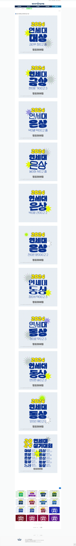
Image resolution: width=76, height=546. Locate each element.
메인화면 (50, 0)
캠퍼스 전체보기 (58, 0)
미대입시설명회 (53, 0)
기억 (33, 535)
